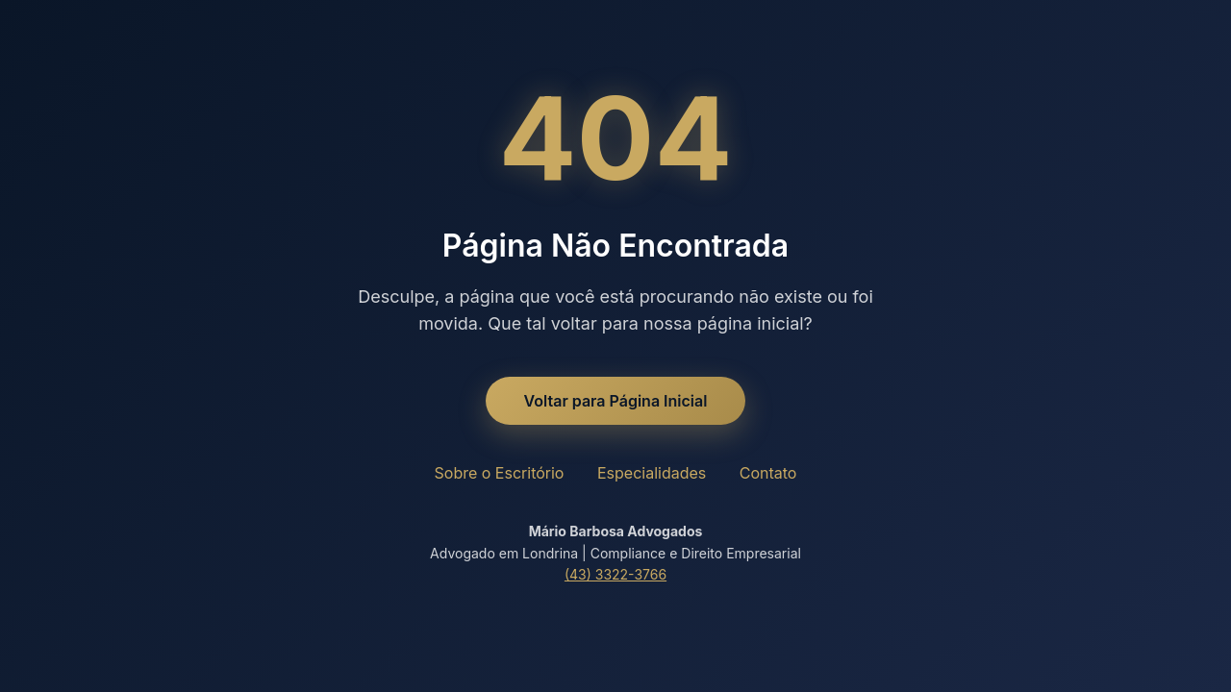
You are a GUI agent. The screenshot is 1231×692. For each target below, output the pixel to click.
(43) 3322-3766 (615, 574)
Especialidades (651, 472)
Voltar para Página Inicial (616, 400)
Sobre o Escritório (500, 472)
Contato (768, 472)
